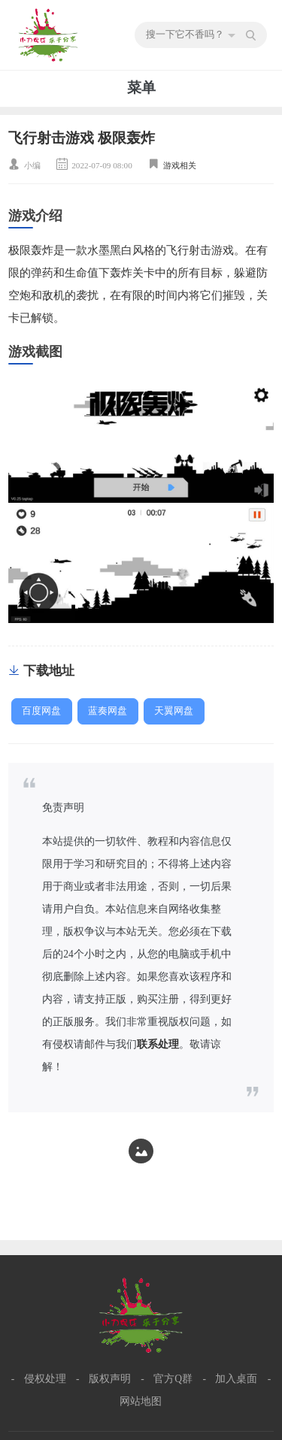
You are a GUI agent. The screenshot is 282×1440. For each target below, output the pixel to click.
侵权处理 (45, 1378)
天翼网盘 (173, 711)
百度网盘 (41, 711)
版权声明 (110, 1378)
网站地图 (141, 1401)
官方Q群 (173, 1378)
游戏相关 (179, 165)
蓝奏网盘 (107, 711)
